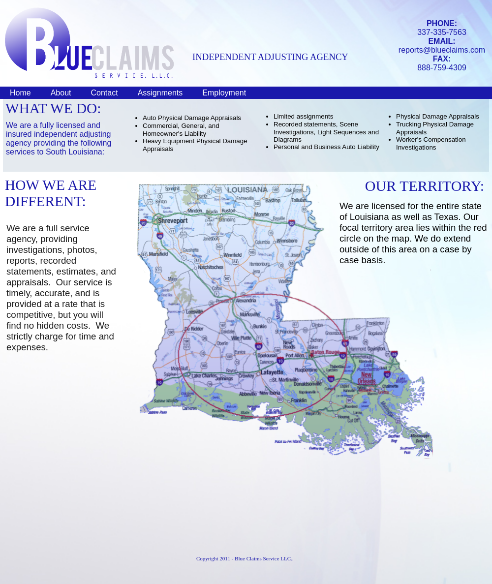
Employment (224, 93)
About (61, 93)
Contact (104, 93)
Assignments (160, 93)
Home (20, 93)
